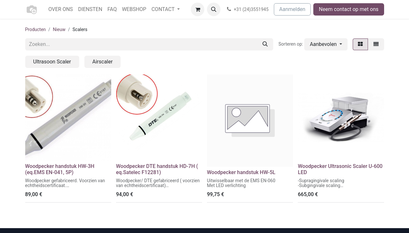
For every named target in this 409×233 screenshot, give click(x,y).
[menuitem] (61, 9)
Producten (35, 29)
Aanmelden (292, 9)
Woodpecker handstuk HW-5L (241, 172)
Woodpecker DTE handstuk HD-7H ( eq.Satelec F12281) (157, 169)
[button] (214, 9)
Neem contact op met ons (348, 9)
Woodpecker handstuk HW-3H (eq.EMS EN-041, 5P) (59, 169)
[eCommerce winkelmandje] (197, 9)
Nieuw (59, 29)
